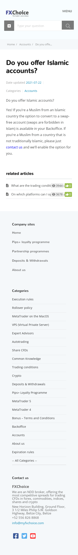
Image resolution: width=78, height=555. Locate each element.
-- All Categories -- (24, 460)
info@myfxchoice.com (28, 523)
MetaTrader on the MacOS (30, 316)
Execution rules (22, 299)
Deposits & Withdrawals (30, 261)
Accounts (25, 44)
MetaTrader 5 (21, 401)
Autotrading (20, 341)
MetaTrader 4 (21, 409)
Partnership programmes (30, 251)
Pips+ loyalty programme (31, 242)
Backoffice (19, 426)
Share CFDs (20, 350)
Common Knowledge (26, 358)
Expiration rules (23, 452)
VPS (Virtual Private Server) (30, 324)
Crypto (16, 375)
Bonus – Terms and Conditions (33, 418)
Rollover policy (22, 307)
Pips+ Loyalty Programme (29, 392)
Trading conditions (25, 367)
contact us (14, 147)
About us (19, 270)
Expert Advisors (23, 333)
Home (16, 233)
